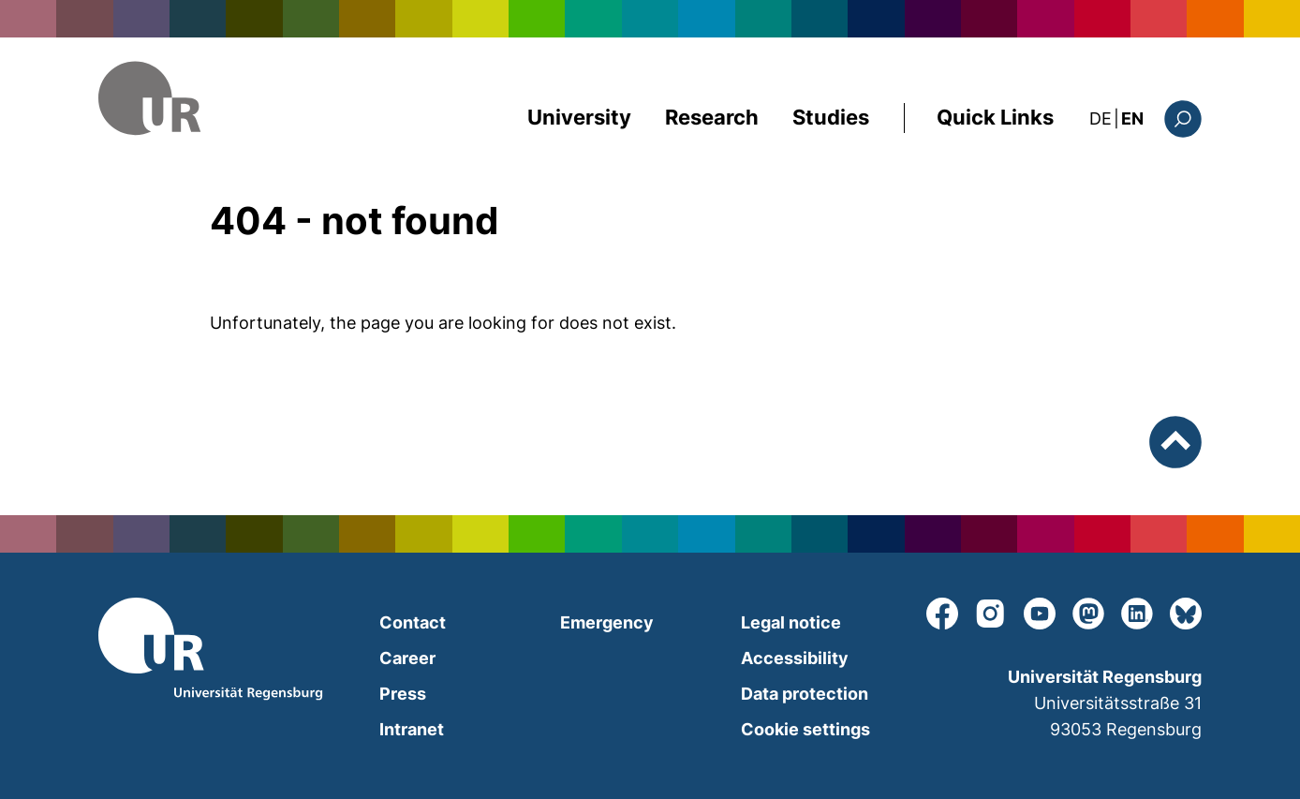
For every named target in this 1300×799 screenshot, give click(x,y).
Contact (412, 622)
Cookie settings (805, 729)
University (579, 117)
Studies (830, 117)
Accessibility (795, 658)
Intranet (411, 729)
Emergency (607, 622)
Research (712, 117)
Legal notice (791, 622)
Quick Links (995, 117)
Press (402, 693)
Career (407, 658)
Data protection (804, 693)
